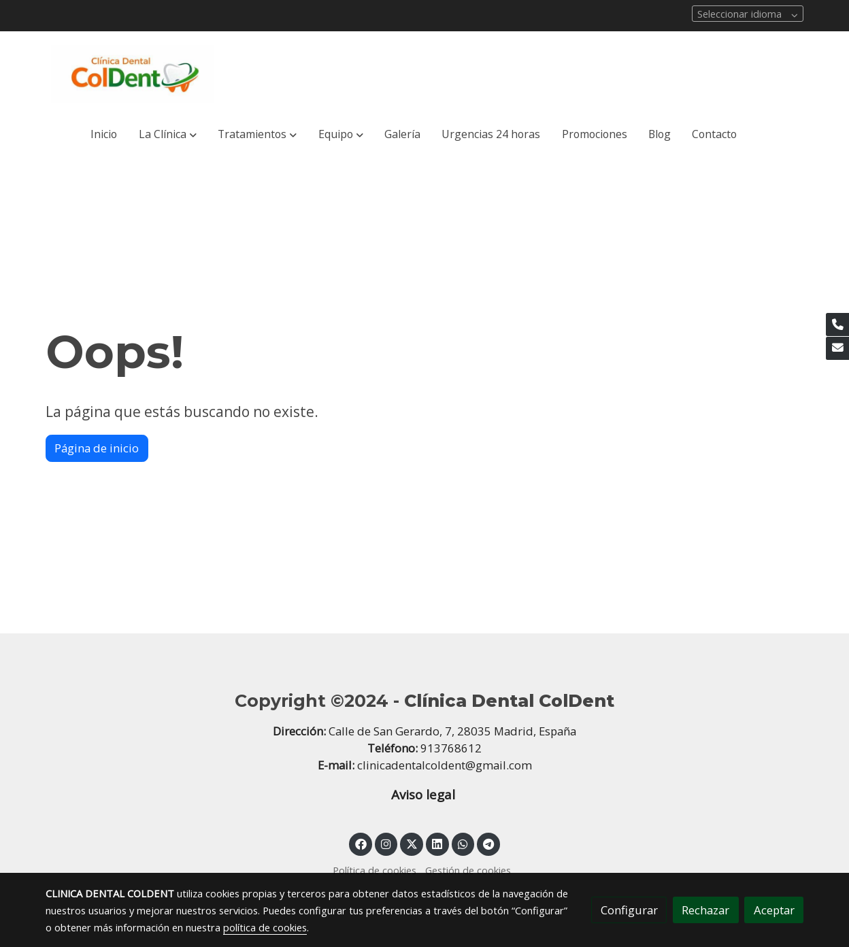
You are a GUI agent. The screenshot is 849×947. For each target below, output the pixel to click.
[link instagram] (386, 843)
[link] (132, 74)
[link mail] (837, 348)
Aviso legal (425, 794)
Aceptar (774, 910)
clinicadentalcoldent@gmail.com (444, 765)
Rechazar (705, 910)
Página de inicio (96, 448)
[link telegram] (489, 843)
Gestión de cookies (468, 870)
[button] (167, 134)
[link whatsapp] (463, 843)
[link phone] (837, 324)
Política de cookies (374, 870)
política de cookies (265, 927)
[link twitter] (411, 843)
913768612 (451, 748)
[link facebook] (360, 843)
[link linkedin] (437, 843)
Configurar (629, 910)
